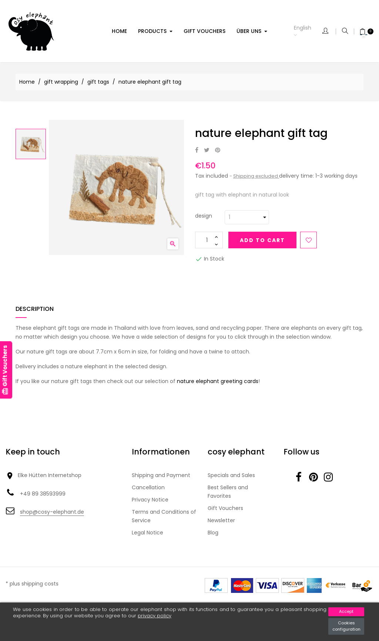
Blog (213, 532)
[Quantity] (209, 240)
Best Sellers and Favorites (228, 492)
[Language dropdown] (308, 31)
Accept (346, 611)
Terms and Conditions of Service (164, 516)
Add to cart (262, 240)
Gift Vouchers (225, 508)
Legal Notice (147, 532)
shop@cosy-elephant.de (52, 512)
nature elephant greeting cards (217, 381)
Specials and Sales (231, 475)
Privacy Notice (150, 499)
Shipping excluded (256, 175)
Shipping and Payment (161, 475)
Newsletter (221, 520)
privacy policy (154, 615)
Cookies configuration (346, 626)
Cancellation (148, 487)
